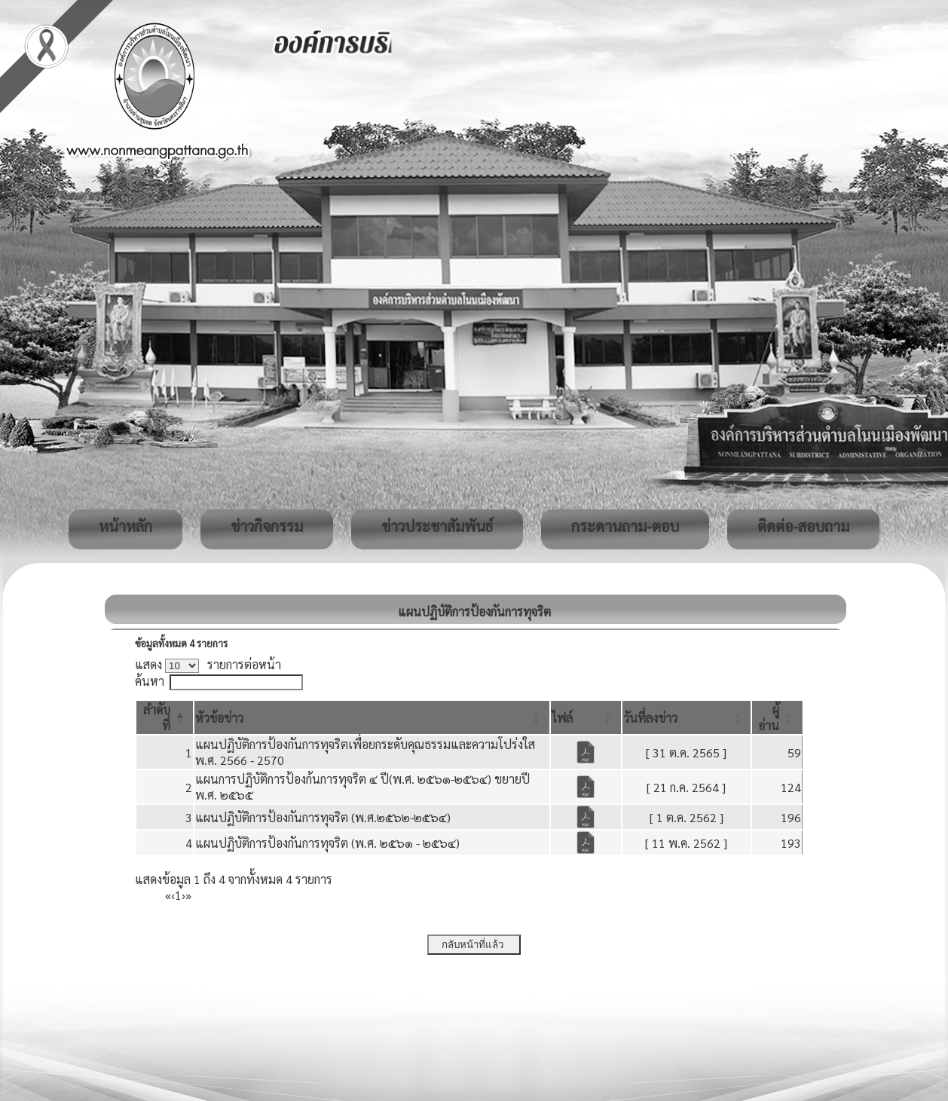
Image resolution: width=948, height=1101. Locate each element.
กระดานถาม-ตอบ (625, 526)
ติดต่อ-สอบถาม (803, 526)
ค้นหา (149, 681)
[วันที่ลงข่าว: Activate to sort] (686, 717)
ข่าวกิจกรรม (267, 526)
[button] (219, 718)
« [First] (168, 895)
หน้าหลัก (125, 526)
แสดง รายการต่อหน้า (208, 664)
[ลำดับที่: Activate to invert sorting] (164, 717)
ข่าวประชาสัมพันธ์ (437, 526)
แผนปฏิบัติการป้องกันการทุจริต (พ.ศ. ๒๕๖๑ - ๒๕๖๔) (327, 843)
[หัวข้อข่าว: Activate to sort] (371, 717)
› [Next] (183, 895)
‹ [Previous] (173, 895)
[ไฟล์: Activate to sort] (586, 717)
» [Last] (188, 895)
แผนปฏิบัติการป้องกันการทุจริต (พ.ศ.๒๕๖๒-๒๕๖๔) (323, 817)
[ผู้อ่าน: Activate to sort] (777, 717)
